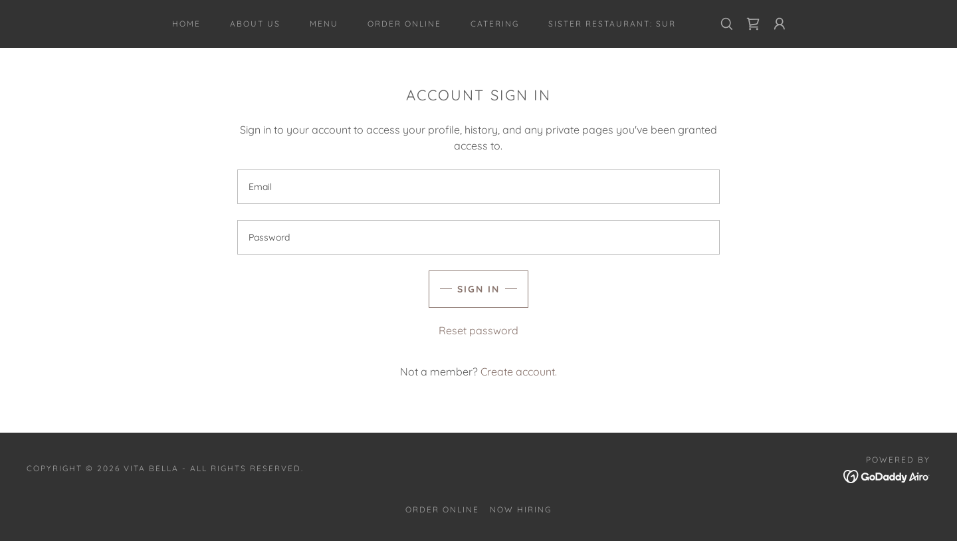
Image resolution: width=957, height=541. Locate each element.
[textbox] (478, 186)
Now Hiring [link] (521, 509)
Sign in (478, 289)
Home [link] (186, 24)
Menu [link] (324, 24)
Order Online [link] (404, 24)
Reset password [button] (478, 330)
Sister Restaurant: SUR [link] (612, 24)
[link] (753, 24)
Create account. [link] (518, 371)
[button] (779, 24)
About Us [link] (255, 24)
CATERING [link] (495, 24)
